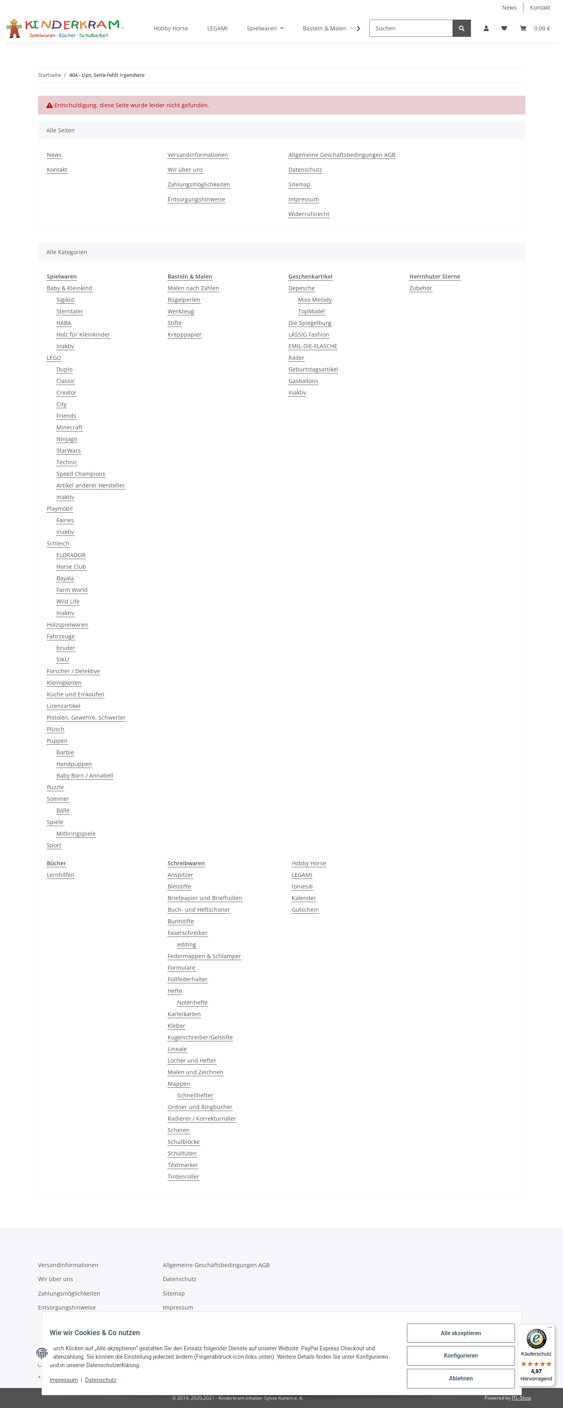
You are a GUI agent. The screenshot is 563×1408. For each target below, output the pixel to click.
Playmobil (60, 508)
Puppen (57, 740)
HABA (63, 323)
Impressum (304, 199)
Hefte (175, 991)
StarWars (68, 450)
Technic (66, 462)
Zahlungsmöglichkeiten (199, 184)
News (509, 7)
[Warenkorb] (535, 28)
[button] (486, 28)
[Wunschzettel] (504, 28)
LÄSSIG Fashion (309, 334)
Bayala (65, 578)
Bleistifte (179, 886)
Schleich (58, 543)
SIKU (62, 659)
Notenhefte (192, 1002)
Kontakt (540, 7)
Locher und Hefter (192, 1060)
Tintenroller (183, 1176)
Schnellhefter (195, 1095)
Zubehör (420, 288)
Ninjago (66, 439)
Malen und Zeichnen (195, 1072)
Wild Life (68, 601)
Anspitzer (180, 874)
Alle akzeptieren (456, 1338)
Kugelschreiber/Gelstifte (200, 1037)
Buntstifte (181, 921)
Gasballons (303, 381)
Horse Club (71, 566)
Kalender (304, 898)
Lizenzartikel (63, 706)
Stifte (175, 323)
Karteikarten (184, 1014)
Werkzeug (181, 311)
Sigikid (65, 299)
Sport (54, 845)
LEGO (54, 357)
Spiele (55, 822)
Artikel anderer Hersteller (90, 485)
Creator (66, 392)
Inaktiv (65, 346)
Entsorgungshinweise (196, 199)
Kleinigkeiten (64, 682)
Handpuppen (74, 764)
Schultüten (182, 1153)
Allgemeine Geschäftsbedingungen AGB (342, 154)
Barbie (65, 752)
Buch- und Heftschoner (199, 909)
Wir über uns (185, 169)
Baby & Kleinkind (69, 288)
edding (186, 944)
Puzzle (55, 787)
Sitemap (300, 184)
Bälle (63, 810)
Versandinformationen (198, 154)
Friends (66, 415)
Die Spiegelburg (310, 323)
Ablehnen (456, 1379)
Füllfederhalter (188, 979)
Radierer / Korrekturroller (202, 1118)
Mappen (179, 1083)
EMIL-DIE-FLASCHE (313, 346)
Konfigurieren (456, 1359)
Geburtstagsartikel (313, 369)
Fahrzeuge (61, 636)
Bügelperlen (184, 299)
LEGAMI (302, 874)
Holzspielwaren (67, 624)
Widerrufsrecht (309, 214)
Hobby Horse (309, 863)
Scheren (179, 1130)
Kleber (176, 1025)
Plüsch (55, 729)
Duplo (64, 369)
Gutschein (305, 909)
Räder (297, 357)
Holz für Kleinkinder (83, 334)
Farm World (72, 590)
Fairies (65, 520)
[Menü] (550, 1329)
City (61, 404)
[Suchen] (411, 28)
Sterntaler (69, 311)
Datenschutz (305, 169)
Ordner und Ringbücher (200, 1107)
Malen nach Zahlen (193, 288)
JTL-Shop (521, 1397)
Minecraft (69, 427)
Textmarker (183, 1165)
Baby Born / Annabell (84, 775)
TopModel (311, 311)
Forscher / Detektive (73, 671)
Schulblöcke (184, 1141)
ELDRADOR (71, 555)
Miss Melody (315, 299)
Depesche (302, 288)
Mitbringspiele (76, 833)
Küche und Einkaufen (75, 694)
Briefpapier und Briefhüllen (205, 898)
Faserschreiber (188, 933)
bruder (65, 648)
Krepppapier (185, 334)
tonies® (302, 886)
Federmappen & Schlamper (204, 956)
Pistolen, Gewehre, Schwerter (86, 717)
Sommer (58, 798)
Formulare (181, 967)
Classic (65, 381)
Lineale (177, 1049)
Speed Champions (80, 473)
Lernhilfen (60, 874)
